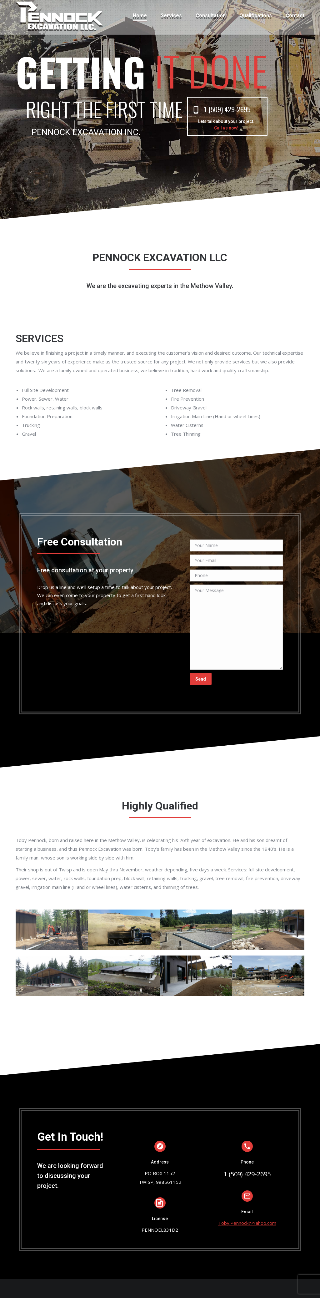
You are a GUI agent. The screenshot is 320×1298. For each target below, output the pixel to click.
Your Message (236, 627)
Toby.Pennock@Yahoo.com (247, 1223)
